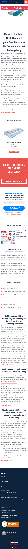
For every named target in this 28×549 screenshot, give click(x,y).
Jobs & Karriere (4, 481)
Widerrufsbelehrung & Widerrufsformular (9, 510)
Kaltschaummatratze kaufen (15, 420)
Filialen (2, 483)
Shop (15, 75)
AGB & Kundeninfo (5, 507)
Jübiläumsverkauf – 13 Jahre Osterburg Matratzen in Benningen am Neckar (21, 233)
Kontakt (20, 351)
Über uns (3, 476)
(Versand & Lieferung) (17, 148)
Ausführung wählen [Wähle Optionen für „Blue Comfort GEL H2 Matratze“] (14, 151)
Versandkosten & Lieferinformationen (9, 515)
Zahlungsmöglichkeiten (6, 512)
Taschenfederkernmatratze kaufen (9, 383)
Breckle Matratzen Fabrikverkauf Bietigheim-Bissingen (12, 499)
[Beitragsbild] (8, 237)
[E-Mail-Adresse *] (14, 202)
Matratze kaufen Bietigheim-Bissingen (9, 497)
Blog (2, 486)
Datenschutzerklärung (16, 214)
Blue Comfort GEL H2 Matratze (14, 142)
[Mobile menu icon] (26, 2)
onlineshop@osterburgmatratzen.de (17, 492)
